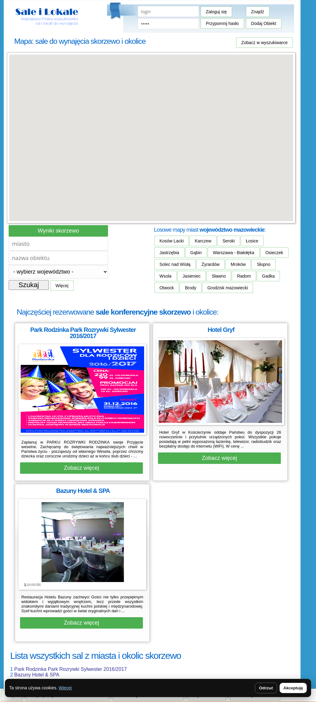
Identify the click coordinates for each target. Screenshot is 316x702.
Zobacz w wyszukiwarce (264, 42)
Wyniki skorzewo (58, 231)
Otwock (167, 287)
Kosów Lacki (172, 240)
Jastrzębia (169, 252)
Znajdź (257, 11)
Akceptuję (293, 688)
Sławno (219, 276)
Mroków (238, 264)
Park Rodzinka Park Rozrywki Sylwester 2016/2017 (70, 669)
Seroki (228, 240)
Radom (244, 276)
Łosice (252, 240)
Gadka (268, 276)
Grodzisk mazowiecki (227, 287)
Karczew (203, 240)
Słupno (263, 264)
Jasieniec (192, 276)
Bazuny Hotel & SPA (36, 674)
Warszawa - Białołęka (233, 252)
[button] (151, 132)
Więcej (62, 285)
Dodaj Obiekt (263, 23)
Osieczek (274, 252)
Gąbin (196, 252)
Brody (190, 287)
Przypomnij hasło (222, 23)
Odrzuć (266, 688)
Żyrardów (210, 264)
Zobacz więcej (81, 468)
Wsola (166, 276)
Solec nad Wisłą (175, 264)
